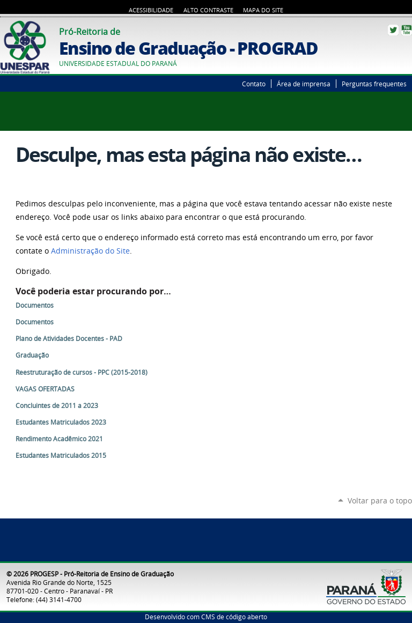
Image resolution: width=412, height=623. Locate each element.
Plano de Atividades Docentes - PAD (69, 338)
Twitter (393, 30)
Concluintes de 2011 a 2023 (57, 405)
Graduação (32, 355)
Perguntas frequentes (374, 83)
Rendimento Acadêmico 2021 (59, 438)
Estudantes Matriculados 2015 (61, 455)
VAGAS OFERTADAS (45, 389)
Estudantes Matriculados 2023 (61, 422)
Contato (254, 83)
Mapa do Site (263, 10)
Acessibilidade (151, 10)
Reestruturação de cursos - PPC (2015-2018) (82, 372)
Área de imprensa (303, 83)
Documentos (35, 305)
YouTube (406, 30)
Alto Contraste (208, 10)
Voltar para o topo (380, 500)
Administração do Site (90, 251)
